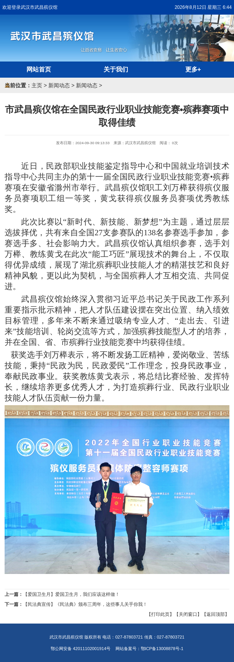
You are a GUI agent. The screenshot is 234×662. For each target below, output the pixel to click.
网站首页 (38, 69)
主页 (36, 85)
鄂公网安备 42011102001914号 (80, 648)
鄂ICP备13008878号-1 (162, 648)
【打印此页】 (160, 614)
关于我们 (116, 69)
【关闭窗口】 (188, 614)
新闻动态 (59, 85)
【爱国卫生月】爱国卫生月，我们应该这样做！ (71, 594)
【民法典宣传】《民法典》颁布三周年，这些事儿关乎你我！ (85, 604)
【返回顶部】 (215, 614)
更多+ (193, 69)
